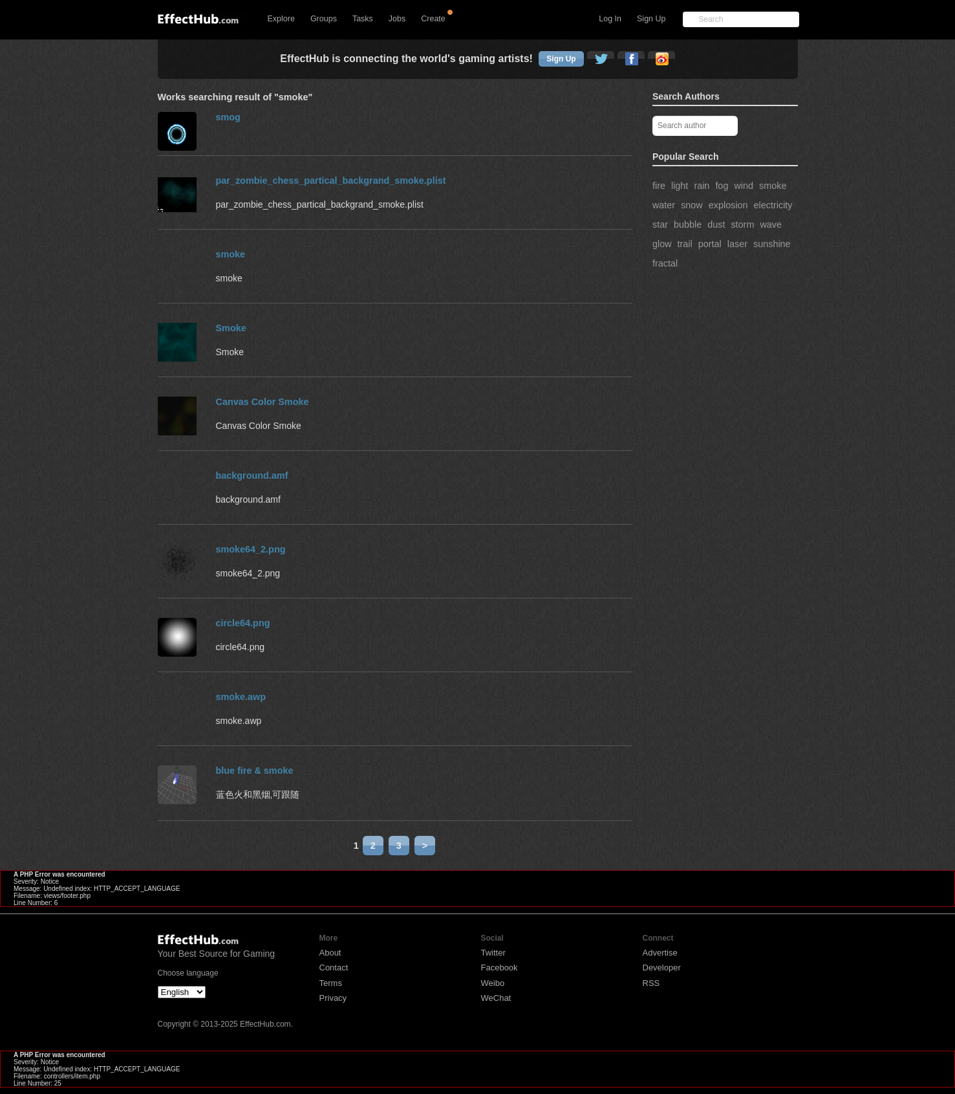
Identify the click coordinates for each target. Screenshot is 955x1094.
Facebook (499, 967)
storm (742, 224)
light (679, 186)
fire (658, 186)
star (660, 224)
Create (433, 18)
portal (710, 244)
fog (721, 186)
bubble (688, 224)
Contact (334, 967)
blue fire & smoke (255, 770)
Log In (610, 18)
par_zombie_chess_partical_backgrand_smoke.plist (331, 180)
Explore (281, 18)
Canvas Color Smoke (262, 402)
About (330, 952)
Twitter (493, 952)
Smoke (231, 328)
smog (228, 117)
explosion (728, 205)
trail (685, 244)
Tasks (362, 18)
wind (743, 186)
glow (662, 244)
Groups (323, 18)
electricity (773, 205)
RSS (651, 983)
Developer (662, 967)
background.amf (252, 475)
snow (692, 205)
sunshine (772, 244)
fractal (665, 263)
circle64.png (243, 623)
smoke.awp (241, 697)
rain (701, 186)
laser (737, 244)
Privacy (333, 998)
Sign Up (651, 18)
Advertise (660, 952)
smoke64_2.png (251, 549)
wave (771, 224)
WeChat (496, 998)
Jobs (397, 18)
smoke (772, 186)
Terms (330, 983)
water (663, 205)
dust (716, 224)
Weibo (493, 983)
